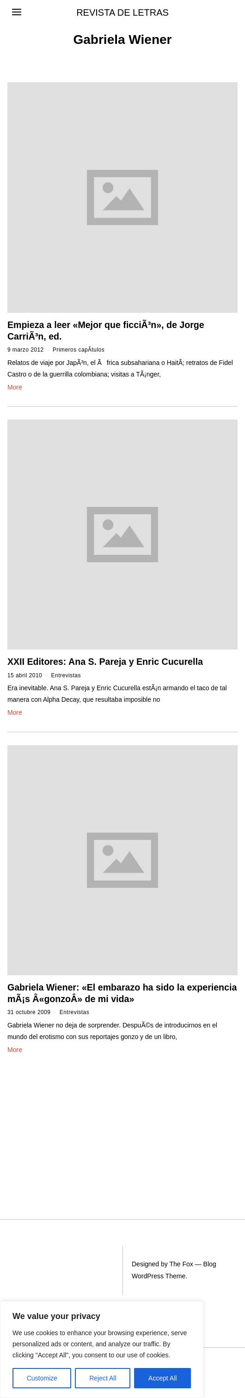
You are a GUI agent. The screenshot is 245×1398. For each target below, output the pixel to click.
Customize (42, 1378)
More (14, 387)
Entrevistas (66, 675)
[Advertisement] (58, 1118)
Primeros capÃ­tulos (78, 349)
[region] (101, 1349)
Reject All (102, 1378)
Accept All (162, 1378)
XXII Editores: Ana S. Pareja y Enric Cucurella (105, 661)
